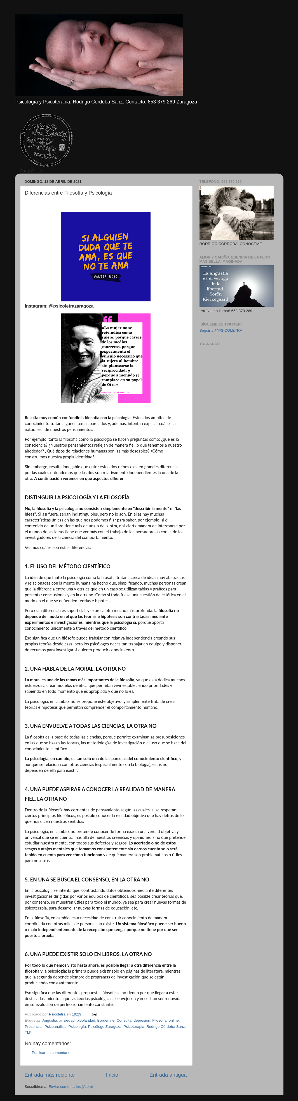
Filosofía (159, 1020)
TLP (28, 1032)
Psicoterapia (133, 1026)
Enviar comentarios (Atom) (70, 1086)
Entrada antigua (168, 1075)
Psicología (77, 1026)
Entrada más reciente (50, 1075)
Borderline (106, 1020)
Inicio (112, 1075)
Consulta (124, 1020)
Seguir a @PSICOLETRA (221, 330)
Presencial (34, 1026)
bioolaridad (86, 1020)
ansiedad (67, 1020)
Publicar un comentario (51, 1053)
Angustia (50, 1020)
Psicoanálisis (55, 1026)
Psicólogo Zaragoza (104, 1026)
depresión (141, 1020)
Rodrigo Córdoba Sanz (165, 1026)
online (174, 1020)
